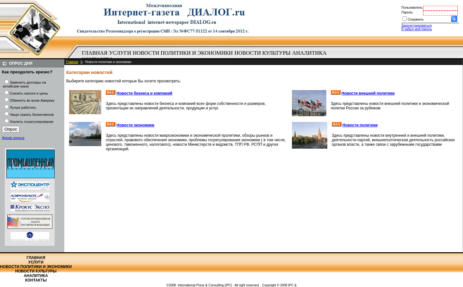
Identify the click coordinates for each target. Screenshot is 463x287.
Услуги (120, 53)
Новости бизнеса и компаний (144, 93)
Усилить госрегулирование (31, 122)
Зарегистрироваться (416, 25)
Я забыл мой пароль (416, 29)
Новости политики (360, 125)
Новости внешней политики (368, 93)
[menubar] (206, 56)
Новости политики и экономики (183, 53)
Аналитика (309, 53)
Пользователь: (412, 7)
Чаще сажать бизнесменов (32, 114)
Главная (95, 53)
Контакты (36, 280)
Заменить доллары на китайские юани (24, 84)
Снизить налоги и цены (29, 93)
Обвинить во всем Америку (32, 100)
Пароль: (407, 12)
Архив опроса (13, 138)
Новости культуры (262, 53)
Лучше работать (23, 107)
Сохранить (416, 19)
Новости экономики (135, 125)
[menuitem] (94, 53)
